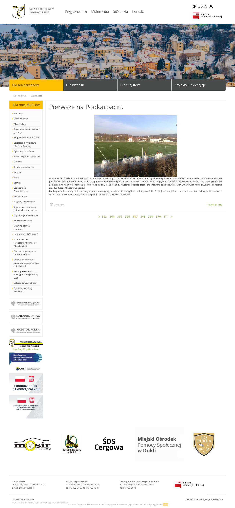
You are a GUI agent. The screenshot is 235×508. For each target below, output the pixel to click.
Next (230, 55)
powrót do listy (214, 204)
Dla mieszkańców (25, 85)
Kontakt (138, 11)
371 (166, 216)
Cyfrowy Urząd (21, 118)
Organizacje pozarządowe (26, 215)
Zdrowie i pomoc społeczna (27, 156)
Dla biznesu (75, 85)
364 (112, 216)
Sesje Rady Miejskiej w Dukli (25, 349)
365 (119, 216)
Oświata (18, 161)
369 (150, 216)
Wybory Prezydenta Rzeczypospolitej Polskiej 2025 (26, 274)
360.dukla (120, 11)
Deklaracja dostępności (23, 499)
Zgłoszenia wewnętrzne (25, 282)
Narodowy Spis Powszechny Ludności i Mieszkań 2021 (25, 242)
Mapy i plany (20, 124)
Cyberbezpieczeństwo (24, 151)
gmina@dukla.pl (26, 487)
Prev (4, 55)
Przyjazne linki (76, 11)
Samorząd (18, 113)
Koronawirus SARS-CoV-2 (26, 234)
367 (135, 216)
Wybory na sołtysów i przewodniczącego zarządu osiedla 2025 (26, 262)
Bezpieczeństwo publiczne (26, 137)
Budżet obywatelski (23, 220)
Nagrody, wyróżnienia (24, 201)
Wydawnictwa (20, 196)
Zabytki (17, 182)
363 (104, 216)
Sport (16, 177)
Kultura (17, 172)
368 (142, 216)
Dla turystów (130, 85)
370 (158, 216)
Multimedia (100, 11)
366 (127, 216)
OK (165, 504)
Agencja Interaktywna (209, 499)
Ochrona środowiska (24, 167)
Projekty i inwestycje (190, 85)
